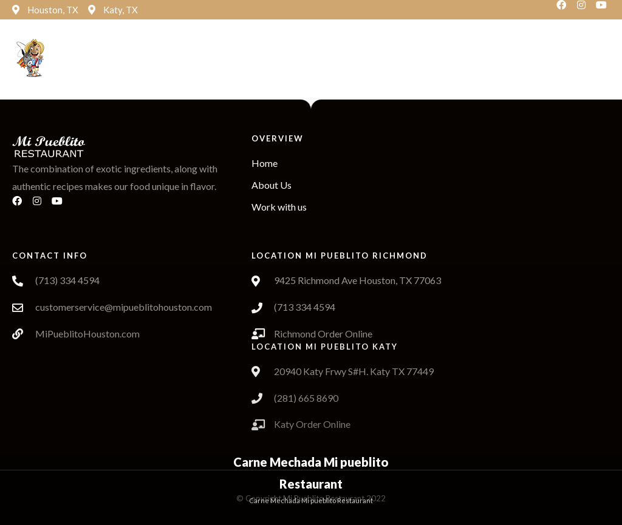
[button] (259, 59)
